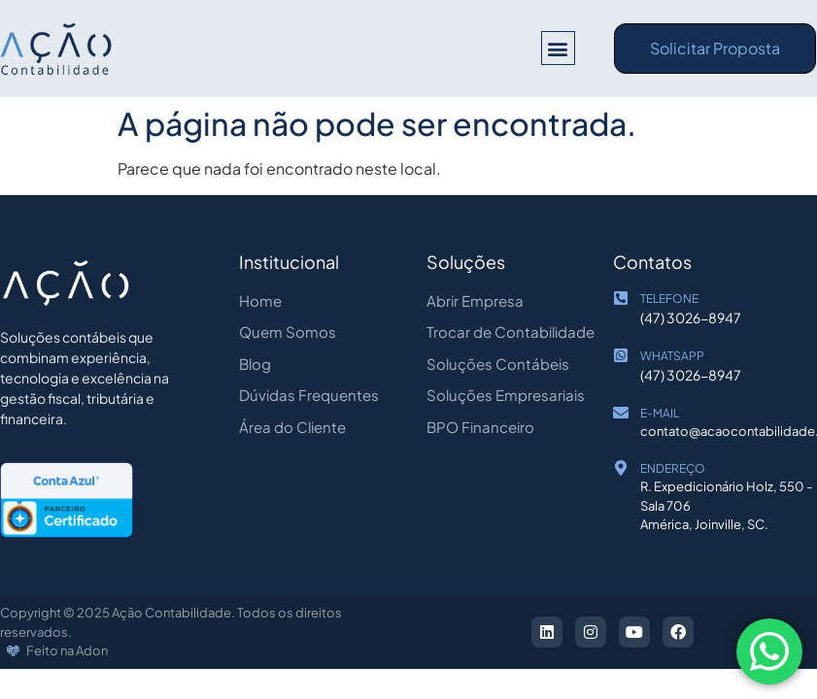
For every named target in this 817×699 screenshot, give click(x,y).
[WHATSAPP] (621, 355)
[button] (558, 48)
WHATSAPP (672, 356)
